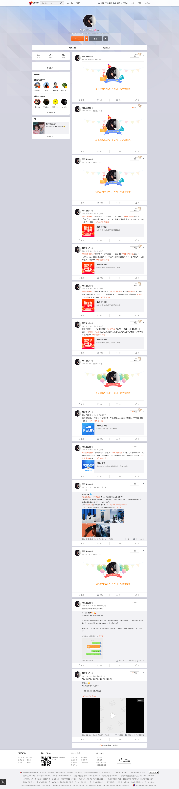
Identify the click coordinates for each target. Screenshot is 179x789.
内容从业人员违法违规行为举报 (62, 782)
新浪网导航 (78, 772)
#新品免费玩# (86, 497)
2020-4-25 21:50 (87, 661)
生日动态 (98, 59)
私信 (95, 38)
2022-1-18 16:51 (87, 214)
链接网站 (84, 758)
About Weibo (60, 772)
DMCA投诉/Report (122, 772)
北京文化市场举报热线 (95, 782)
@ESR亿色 (96, 497)
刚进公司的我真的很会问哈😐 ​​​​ (55, 127)
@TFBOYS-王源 (128, 216)
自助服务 (99, 760)
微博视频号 (100, 735)
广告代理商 (84, 763)
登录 (140, 3)
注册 (132, 3)
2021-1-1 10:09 (87, 554)
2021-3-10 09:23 (87, 539)
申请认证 (74, 758)
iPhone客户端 (101, 487)
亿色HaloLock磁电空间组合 (117, 505)
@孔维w (85, 683)
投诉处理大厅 (108, 772)
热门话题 (29, 758)
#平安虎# (131, 291)
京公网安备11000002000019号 (144, 785)
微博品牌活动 (101, 415)
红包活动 (100, 214)
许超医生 (37, 90)
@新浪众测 (85, 494)
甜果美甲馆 (56, 107)
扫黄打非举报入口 (137, 782)
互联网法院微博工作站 (138, 772)
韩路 (46, 90)
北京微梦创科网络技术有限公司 (118, 785)
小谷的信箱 (65, 90)
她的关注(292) (39, 80)
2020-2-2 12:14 (87, 735)
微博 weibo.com (102, 539)
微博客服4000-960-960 (29, 772)
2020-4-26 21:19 (87, 606)
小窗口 (140, 700)
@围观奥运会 (117, 452)
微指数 (28, 763)
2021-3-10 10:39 (87, 487)
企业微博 (74, 760)
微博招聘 (70, 772)
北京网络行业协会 (123, 782)
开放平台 (74, 765)
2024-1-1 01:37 (87, 111)
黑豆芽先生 (86, 56)
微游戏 (20, 763)
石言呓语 (55, 90)
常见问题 (99, 758)
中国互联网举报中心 (28, 782)
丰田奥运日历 (96, 421)
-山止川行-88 (38, 107)
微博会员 (21, 760)
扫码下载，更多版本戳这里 (58, 758)
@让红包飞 (111, 329)
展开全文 (121, 507)
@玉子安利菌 (86, 613)
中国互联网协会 (110, 782)
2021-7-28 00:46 (87, 415)
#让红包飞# (105, 297)
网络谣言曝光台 (150, 782)
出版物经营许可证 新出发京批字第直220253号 (138, 779)
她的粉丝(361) (39, 96)
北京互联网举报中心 (43, 782)
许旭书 (64, 107)
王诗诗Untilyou (48, 107)
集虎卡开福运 (102, 222)
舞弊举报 (51, 772)
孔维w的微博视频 (89, 696)
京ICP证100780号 (29, 776)
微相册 (28, 760)
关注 (78, 38)
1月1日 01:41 (86, 59)
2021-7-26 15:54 (87, 450)
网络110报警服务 (81, 782)
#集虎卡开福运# (88, 216)
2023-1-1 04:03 (87, 162)
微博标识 (74, 763)
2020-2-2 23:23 (87, 676)
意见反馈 (43, 772)
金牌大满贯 (102, 458)
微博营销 (84, 760)
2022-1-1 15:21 (87, 364)
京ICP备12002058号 (44, 776)
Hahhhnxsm (50, 124)
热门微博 (21, 758)
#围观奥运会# (87, 452)
